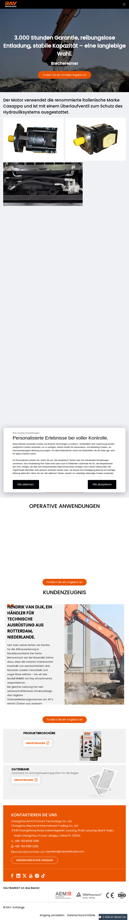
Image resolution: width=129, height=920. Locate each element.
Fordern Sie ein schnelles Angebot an (64, 75)
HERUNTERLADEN (37, 743)
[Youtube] (30, 876)
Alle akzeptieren (102, 484)
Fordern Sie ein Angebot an (64, 582)
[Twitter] (24, 876)
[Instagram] (37, 876)
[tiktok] (43, 876)
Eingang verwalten (52, 915)
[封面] (90, 746)
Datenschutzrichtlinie (81, 915)
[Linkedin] (18, 876)
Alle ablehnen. (25, 484)
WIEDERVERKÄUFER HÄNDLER (34, 860)
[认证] (90, 895)
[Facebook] (12, 876)
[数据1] (102, 782)
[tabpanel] (64, 654)
